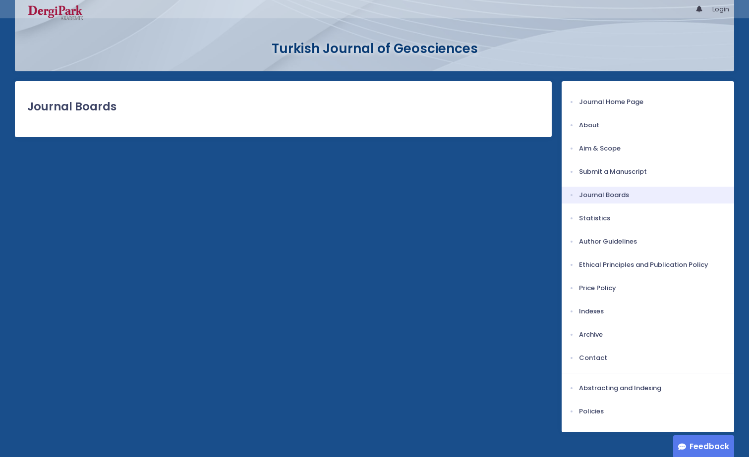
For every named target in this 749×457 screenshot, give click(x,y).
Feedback (709, 446)
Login (720, 9)
